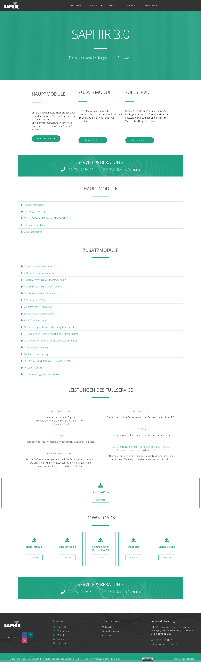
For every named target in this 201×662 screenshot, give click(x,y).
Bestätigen (147, 659)
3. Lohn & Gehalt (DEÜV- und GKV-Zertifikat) (46, 220)
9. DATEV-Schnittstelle (35, 322)
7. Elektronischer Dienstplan (38, 308)
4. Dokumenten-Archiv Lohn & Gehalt (42, 288)
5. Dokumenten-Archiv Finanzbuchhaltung (44, 295)
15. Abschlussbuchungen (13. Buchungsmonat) (47, 362)
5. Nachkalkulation (33, 233)
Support (113, 5)
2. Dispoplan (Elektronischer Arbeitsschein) (45, 275)
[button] (100, 207)
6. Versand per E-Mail (34, 302)
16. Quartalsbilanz (33, 369)
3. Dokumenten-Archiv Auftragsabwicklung (45, 281)
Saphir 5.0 (95, 5)
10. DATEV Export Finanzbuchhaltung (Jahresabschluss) (51, 329)
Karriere (130, 5)
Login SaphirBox (151, 5)
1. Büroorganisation (34, 206)
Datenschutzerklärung (184, 659)
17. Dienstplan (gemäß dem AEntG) (41, 376)
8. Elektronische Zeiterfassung (39, 315)
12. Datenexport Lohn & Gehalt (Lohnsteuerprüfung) (50, 342)
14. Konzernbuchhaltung (36, 356)
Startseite (75, 5)
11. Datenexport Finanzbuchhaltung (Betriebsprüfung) (51, 335)
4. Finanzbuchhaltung (34, 227)
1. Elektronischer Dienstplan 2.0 (39, 268)
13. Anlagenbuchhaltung (36, 349)
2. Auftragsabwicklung (34, 213)
